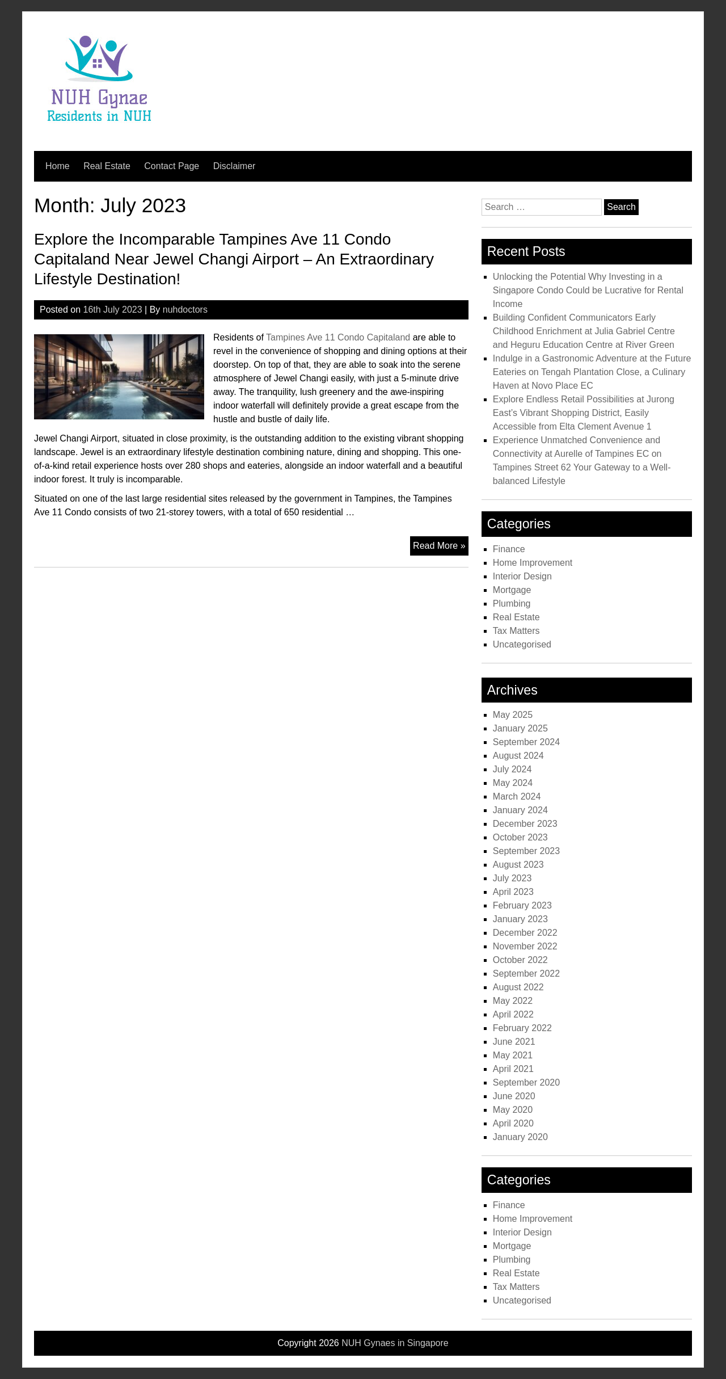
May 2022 (513, 1001)
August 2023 (518, 864)
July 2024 (512, 769)
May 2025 (513, 715)
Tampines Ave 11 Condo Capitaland (338, 337)
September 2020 (526, 1082)
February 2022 (522, 1028)
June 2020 (514, 1096)
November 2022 (525, 946)
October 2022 (520, 960)
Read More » (440, 547)
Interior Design (522, 576)
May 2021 (513, 1055)
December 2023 (525, 824)
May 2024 (513, 783)
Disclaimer (234, 166)
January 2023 (520, 919)
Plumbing (512, 603)
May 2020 (513, 1110)
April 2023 (513, 892)
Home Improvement (533, 562)
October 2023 (520, 837)
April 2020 (513, 1123)
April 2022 (513, 1014)
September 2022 (526, 973)
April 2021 (513, 1069)
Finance (509, 549)
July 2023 (512, 878)
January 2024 (520, 810)
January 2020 (520, 1137)
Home (57, 166)
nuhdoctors (185, 309)
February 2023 (522, 905)
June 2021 (514, 1041)
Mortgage (512, 590)
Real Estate (106, 166)
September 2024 (526, 742)
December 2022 (525, 932)
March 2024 (517, 796)
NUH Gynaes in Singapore (395, 1343)
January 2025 (520, 728)
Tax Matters (516, 631)
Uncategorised (522, 644)
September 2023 (526, 851)
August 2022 (518, 987)
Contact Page (171, 166)
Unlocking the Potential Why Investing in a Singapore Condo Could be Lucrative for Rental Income (588, 290)
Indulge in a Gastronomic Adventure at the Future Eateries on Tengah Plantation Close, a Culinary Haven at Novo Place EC (592, 372)
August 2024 (518, 755)
